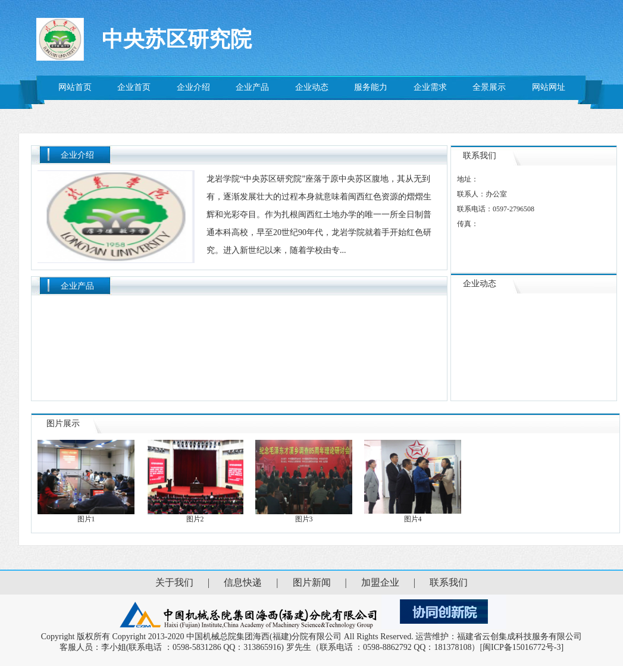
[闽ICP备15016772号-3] (521, 647)
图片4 (413, 515)
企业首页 (134, 87)
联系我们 (449, 582)
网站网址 (548, 87)
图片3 (304, 515)
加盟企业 (380, 582)
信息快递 (243, 582)
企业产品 (252, 87)
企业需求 (430, 87)
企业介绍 (193, 87)
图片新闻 (312, 582)
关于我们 (174, 582)
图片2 (195, 515)
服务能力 (370, 87)
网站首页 (75, 87)
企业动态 (311, 87)
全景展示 (489, 87)
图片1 (86, 515)
